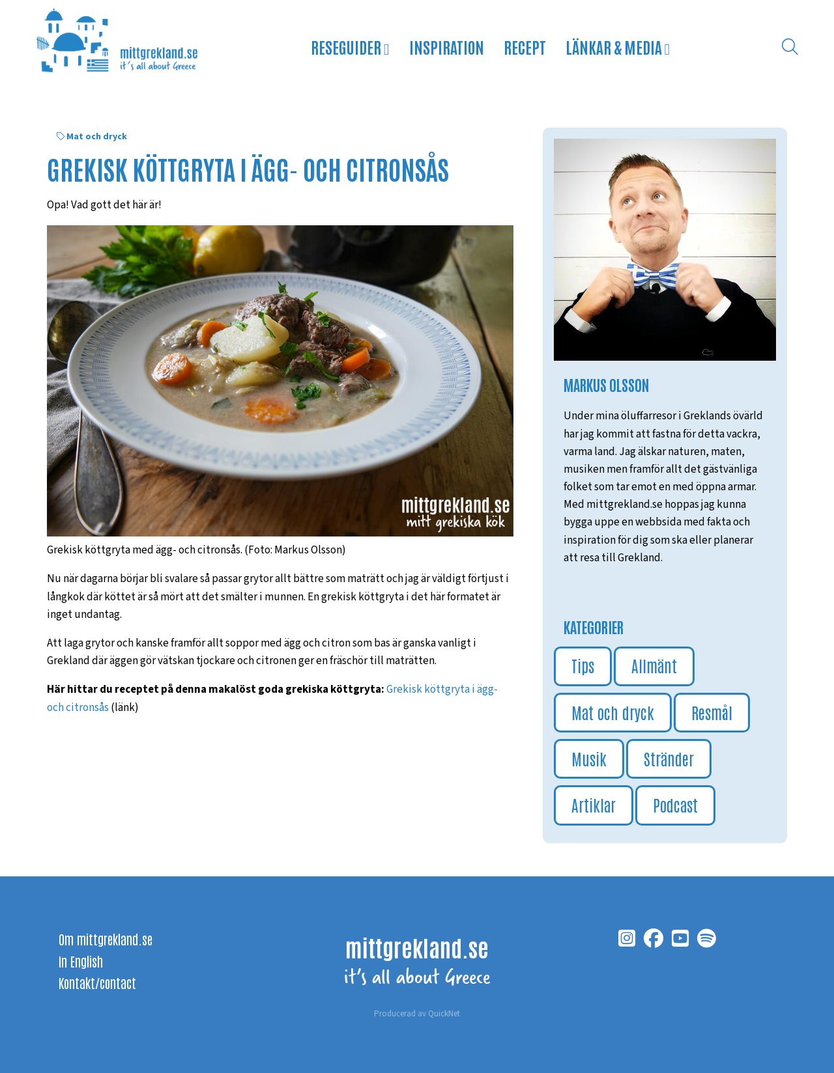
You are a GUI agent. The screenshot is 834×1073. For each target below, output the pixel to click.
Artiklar (593, 804)
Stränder (669, 758)
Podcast (675, 804)
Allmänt (654, 665)
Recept (525, 46)
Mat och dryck (96, 136)
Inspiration (446, 46)
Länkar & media (618, 46)
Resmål (711, 712)
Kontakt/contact (97, 982)
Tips (582, 665)
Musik (589, 758)
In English (81, 961)
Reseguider (350, 46)
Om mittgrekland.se (105, 938)
